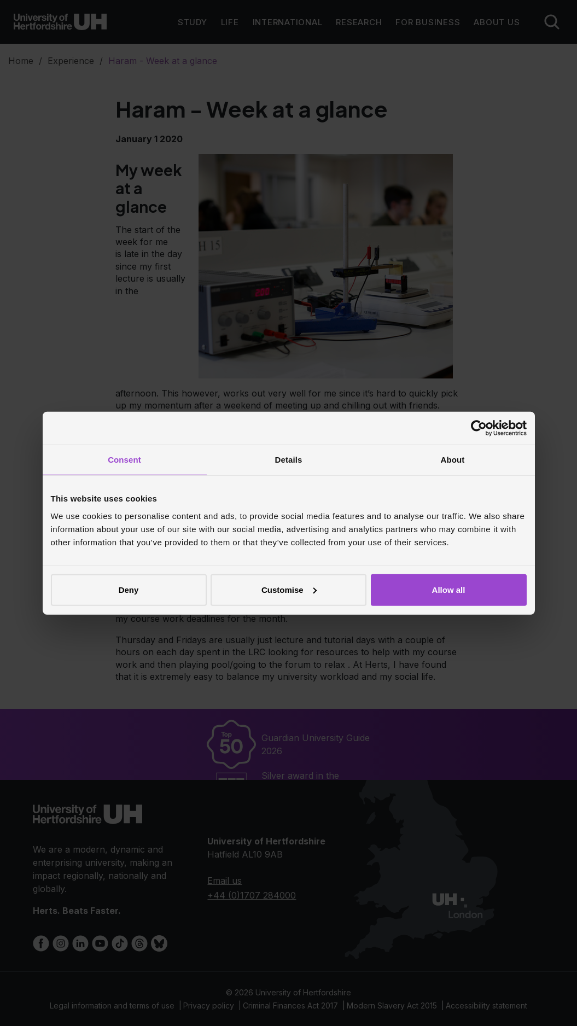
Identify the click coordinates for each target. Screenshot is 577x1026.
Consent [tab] (124, 459)
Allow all (448, 589)
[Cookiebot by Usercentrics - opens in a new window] (479, 428)
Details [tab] (288, 459)
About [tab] (453, 459)
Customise (289, 589)
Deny (129, 589)
